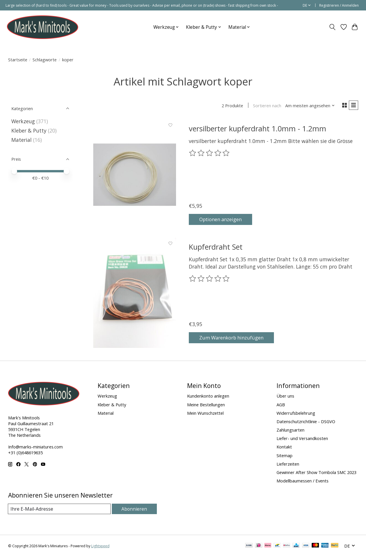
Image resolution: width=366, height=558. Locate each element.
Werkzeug (23, 121)
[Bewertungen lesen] (210, 154)
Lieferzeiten (288, 465)
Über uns (285, 397)
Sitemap (285, 456)
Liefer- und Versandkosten (302, 439)
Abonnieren (135, 510)
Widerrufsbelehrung (296, 414)
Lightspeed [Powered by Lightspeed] (100, 547)
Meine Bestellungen (206, 405)
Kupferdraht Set (216, 248)
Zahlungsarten (290, 431)
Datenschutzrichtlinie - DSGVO (306, 422)
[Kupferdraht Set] (134, 294)
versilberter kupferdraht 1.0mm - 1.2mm (257, 129)
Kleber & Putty (28, 130)
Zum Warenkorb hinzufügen (236, 337)
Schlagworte (45, 59)
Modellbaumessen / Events (303, 481)
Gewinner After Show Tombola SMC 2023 (316, 473)
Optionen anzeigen (224, 219)
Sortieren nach (265, 106)
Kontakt (284, 448)
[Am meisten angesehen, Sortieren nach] (308, 106)
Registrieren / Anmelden (339, 5)
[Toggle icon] (332, 27)
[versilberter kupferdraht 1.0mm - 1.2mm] (134, 175)
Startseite (17, 59)
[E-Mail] (60, 510)
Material (21, 139)
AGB (281, 405)
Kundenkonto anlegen (208, 397)
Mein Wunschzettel (205, 414)
